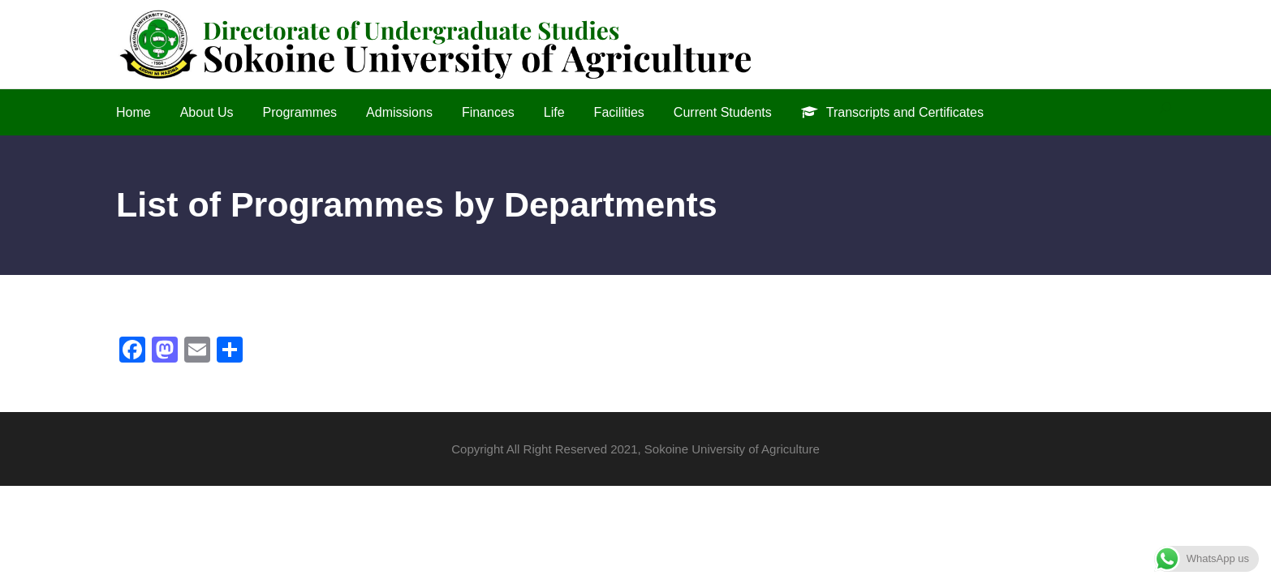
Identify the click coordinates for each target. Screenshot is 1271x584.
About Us (207, 112)
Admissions (399, 112)
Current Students (723, 112)
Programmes (300, 112)
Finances (488, 112)
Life (554, 112)
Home (133, 112)
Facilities (619, 112)
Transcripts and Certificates (892, 112)
